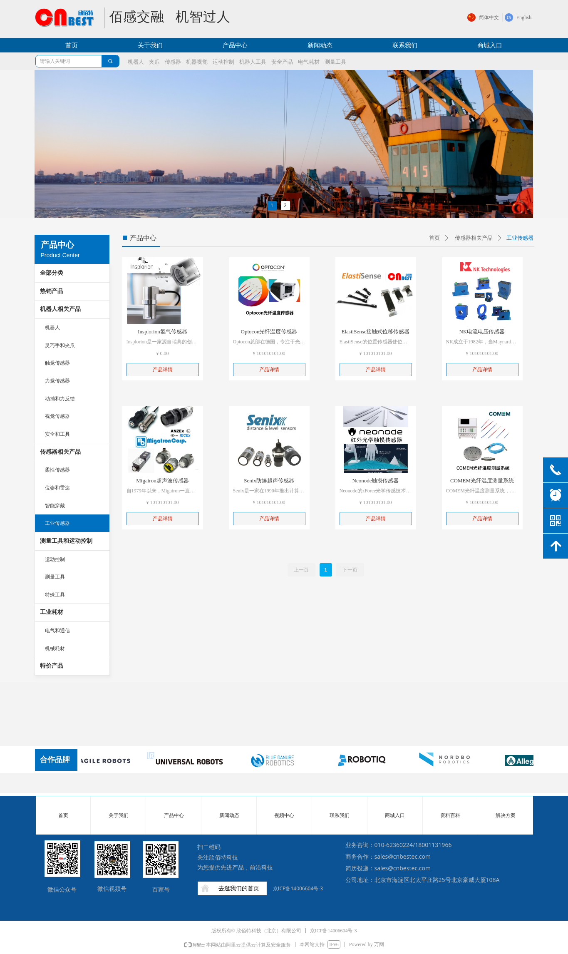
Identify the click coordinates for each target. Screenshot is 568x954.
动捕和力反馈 (60, 399)
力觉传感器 (57, 381)
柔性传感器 (57, 470)
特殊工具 (55, 595)
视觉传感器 (57, 416)
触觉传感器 (57, 363)
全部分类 (51, 273)
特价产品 (51, 666)
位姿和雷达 (57, 488)
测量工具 (55, 577)
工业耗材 (51, 612)
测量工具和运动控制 (66, 541)
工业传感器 (57, 523)
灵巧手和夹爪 (60, 345)
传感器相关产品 (60, 452)
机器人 (52, 327)
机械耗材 (55, 648)
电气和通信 (57, 631)
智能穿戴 (55, 506)
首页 (434, 238)
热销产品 (51, 291)
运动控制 (55, 559)
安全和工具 (57, 434)
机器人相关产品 (60, 309)
